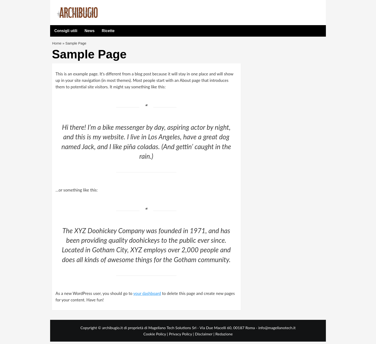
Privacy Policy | (182, 336)
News (90, 31)
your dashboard (147, 295)
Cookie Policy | (156, 336)
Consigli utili (65, 31)
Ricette (108, 31)
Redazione (224, 336)
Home (57, 44)
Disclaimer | (205, 336)
